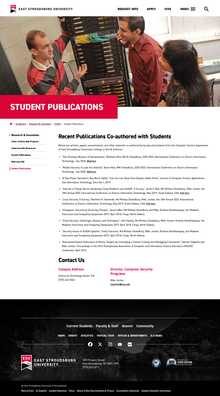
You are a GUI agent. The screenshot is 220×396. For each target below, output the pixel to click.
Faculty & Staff (107, 326)
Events (72, 335)
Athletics (87, 335)
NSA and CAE (17, 161)
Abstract (91, 161)
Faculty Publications (21, 154)
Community (145, 326)
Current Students (79, 326)
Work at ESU (27, 390)
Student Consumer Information (156, 390)
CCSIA (58, 123)
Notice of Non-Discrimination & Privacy (95, 390)
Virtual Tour (105, 335)
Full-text (184, 193)
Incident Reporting (57, 390)
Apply (151, 9)
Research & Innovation (40, 123)
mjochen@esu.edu (120, 284)
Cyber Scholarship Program (24, 141)
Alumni (127, 326)
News (61, 335)
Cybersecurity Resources (23, 148)
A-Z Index (156, 335)
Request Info (128, 9)
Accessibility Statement (127, 390)
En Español (41, 390)
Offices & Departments (132, 335)
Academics (21, 123)
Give (167, 9)
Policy (72, 390)
